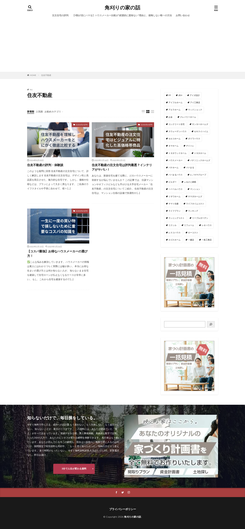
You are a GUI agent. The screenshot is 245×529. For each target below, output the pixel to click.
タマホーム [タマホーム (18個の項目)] (173, 146)
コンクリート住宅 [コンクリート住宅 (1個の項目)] (176, 124)
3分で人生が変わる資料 (74, 468)
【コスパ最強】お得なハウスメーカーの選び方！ (57, 253)
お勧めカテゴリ (53, 111)
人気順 (39, 111)
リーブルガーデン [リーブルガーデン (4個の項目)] (200, 218)
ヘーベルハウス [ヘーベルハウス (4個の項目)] (175, 189)
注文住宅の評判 (60, 15)
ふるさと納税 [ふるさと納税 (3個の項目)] (190, 182)
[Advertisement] (122, 46)
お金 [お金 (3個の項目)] (170, 117)
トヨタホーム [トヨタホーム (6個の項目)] (200, 153)
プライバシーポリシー (122, 509)
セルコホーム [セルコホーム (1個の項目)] (174, 138)
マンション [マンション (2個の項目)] (195, 189)
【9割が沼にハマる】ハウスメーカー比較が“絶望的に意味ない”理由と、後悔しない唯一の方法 (122, 15)
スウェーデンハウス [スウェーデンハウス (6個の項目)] (177, 131)
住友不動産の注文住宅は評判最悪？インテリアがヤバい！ (122, 167)
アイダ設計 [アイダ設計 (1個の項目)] (195, 95)
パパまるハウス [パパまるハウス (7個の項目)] (175, 174)
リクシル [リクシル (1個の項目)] (172, 225)
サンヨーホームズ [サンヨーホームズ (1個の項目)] (200, 124)
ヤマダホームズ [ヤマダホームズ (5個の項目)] (195, 196)
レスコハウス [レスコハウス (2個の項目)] (174, 232)
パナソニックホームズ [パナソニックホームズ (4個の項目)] (200, 160)
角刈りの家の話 (122, 7)
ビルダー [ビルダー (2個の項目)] (172, 182)
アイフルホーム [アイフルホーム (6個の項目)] (175, 102)
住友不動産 (46, 75)
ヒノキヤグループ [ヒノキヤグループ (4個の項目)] (198, 174)
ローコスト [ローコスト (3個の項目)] (193, 232)
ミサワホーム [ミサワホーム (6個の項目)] (174, 196)
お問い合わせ (183, 15)
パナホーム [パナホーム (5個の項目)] (173, 167)
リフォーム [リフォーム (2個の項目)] (189, 225)
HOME (33, 75)
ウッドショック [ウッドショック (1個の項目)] (195, 109)
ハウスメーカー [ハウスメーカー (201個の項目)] (175, 160)
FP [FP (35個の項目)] (169, 95)
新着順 (30, 111)
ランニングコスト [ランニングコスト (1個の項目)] (176, 218)
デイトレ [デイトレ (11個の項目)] (190, 146)
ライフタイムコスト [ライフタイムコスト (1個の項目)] (195, 203)
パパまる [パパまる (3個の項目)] (190, 167)
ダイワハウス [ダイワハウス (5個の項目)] (194, 138)
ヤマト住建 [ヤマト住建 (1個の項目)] (173, 203)
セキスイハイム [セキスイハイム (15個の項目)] (201, 131)
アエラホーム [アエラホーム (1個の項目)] (174, 109)
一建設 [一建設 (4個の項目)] (191, 239)
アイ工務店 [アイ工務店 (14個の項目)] (195, 102)
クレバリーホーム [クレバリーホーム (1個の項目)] (188, 117)
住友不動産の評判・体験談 (45, 165)
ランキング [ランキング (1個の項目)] (193, 211)
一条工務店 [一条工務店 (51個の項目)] (207, 239)
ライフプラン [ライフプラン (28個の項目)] (174, 211)
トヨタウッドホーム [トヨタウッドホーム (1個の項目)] (177, 153)
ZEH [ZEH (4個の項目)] (180, 95)
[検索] (211, 324)
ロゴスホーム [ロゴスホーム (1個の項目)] (174, 239)
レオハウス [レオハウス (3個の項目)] (207, 225)
